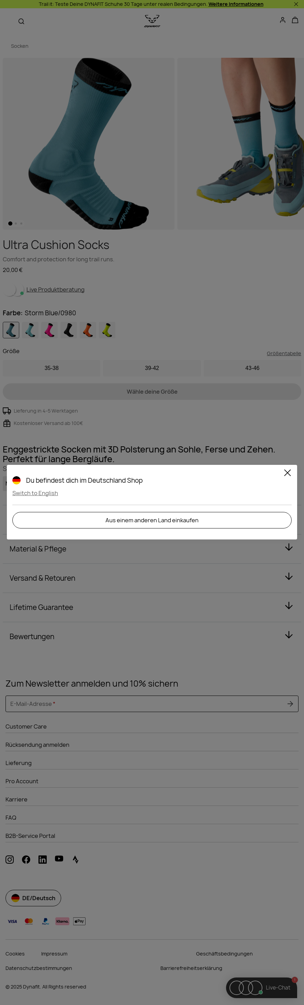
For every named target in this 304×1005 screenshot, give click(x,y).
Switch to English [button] (35, 493)
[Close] (287, 473)
